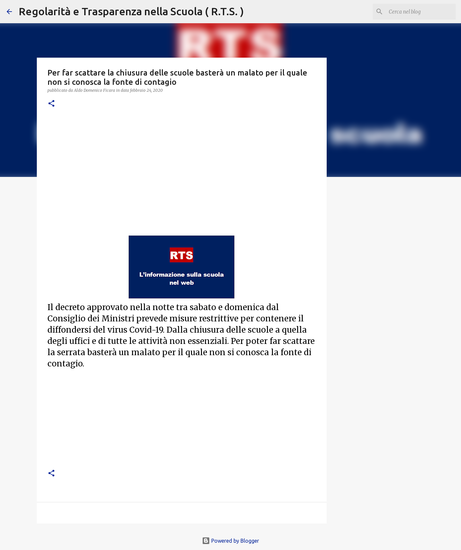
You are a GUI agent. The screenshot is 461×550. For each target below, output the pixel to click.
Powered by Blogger (230, 541)
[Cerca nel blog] (421, 12)
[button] (51, 103)
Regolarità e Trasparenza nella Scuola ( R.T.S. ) (131, 11)
